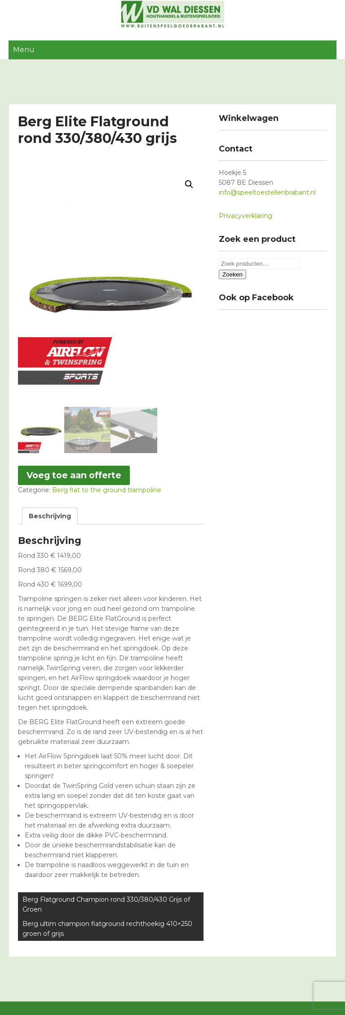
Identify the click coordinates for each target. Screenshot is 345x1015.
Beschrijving (50, 516)
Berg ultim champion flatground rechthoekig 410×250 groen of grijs (107, 929)
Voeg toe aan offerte (74, 475)
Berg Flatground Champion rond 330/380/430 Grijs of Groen (106, 904)
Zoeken (232, 274)
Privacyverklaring (245, 216)
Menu (24, 49)
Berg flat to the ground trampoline (106, 490)
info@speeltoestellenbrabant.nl (267, 192)
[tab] (50, 516)
